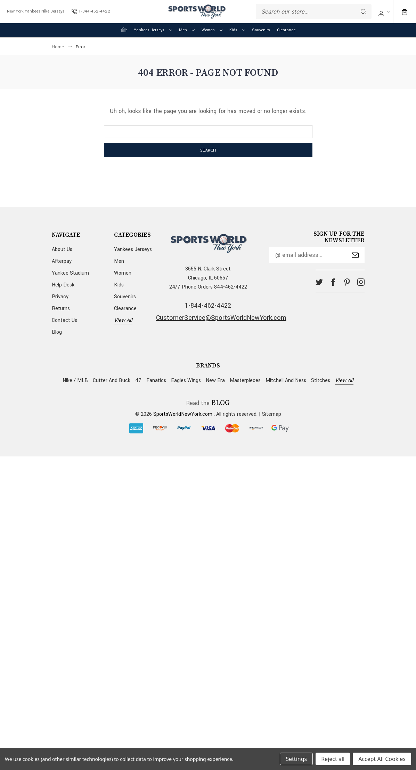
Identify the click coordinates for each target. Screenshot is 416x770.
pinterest (347, 282)
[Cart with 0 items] (404, 12)
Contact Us (64, 320)
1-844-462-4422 (208, 305)
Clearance (286, 30)
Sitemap (271, 414)
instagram (361, 282)
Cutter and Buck (111, 380)
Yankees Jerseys (153, 30)
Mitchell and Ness (286, 380)
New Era (215, 380)
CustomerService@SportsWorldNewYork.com (221, 317)
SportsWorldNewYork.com (182, 414)
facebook (333, 282)
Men (187, 30)
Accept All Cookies (382, 759)
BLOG (220, 403)
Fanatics (156, 380)
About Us (62, 249)
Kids (237, 30)
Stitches (320, 380)
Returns (61, 308)
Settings (296, 759)
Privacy (60, 296)
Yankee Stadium (70, 273)
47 (138, 380)
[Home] (123, 30)
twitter (319, 282)
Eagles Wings (186, 380)
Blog (57, 332)
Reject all (332, 759)
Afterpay (62, 261)
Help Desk (63, 285)
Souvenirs (261, 30)
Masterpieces (245, 380)
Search (363, 12)
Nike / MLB (75, 380)
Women (212, 30)
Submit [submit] (355, 255)
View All (123, 320)
